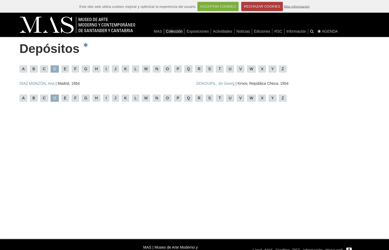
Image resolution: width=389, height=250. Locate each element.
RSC (278, 31)
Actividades (222, 31)
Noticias (243, 31)
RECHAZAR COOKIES (262, 6)
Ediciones (262, 31)
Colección (174, 31)
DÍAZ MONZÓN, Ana (37, 83)
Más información (297, 6)
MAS (158, 31)
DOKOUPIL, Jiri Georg (215, 83)
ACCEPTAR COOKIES (218, 6)
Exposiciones (198, 31)
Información (296, 31)
